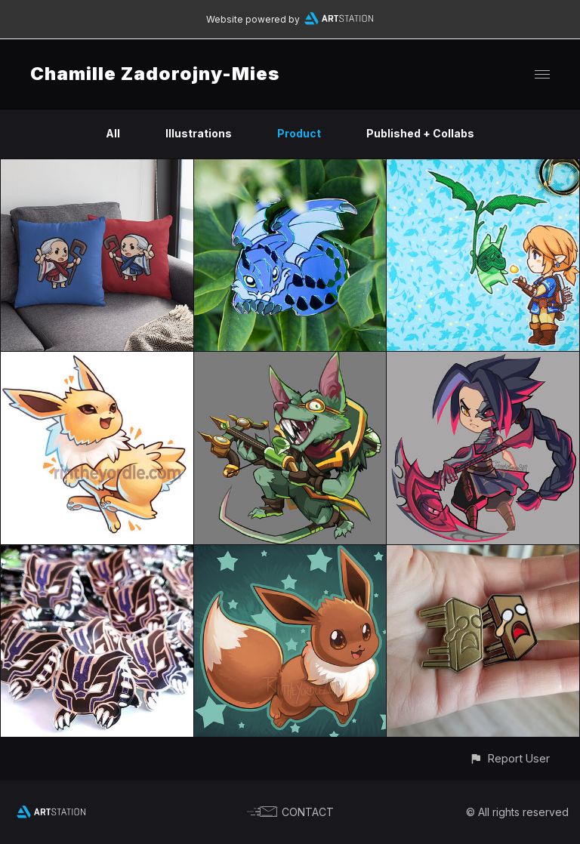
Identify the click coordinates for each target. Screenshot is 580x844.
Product (299, 133)
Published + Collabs (420, 133)
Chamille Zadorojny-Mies (154, 74)
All (113, 133)
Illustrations (198, 133)
